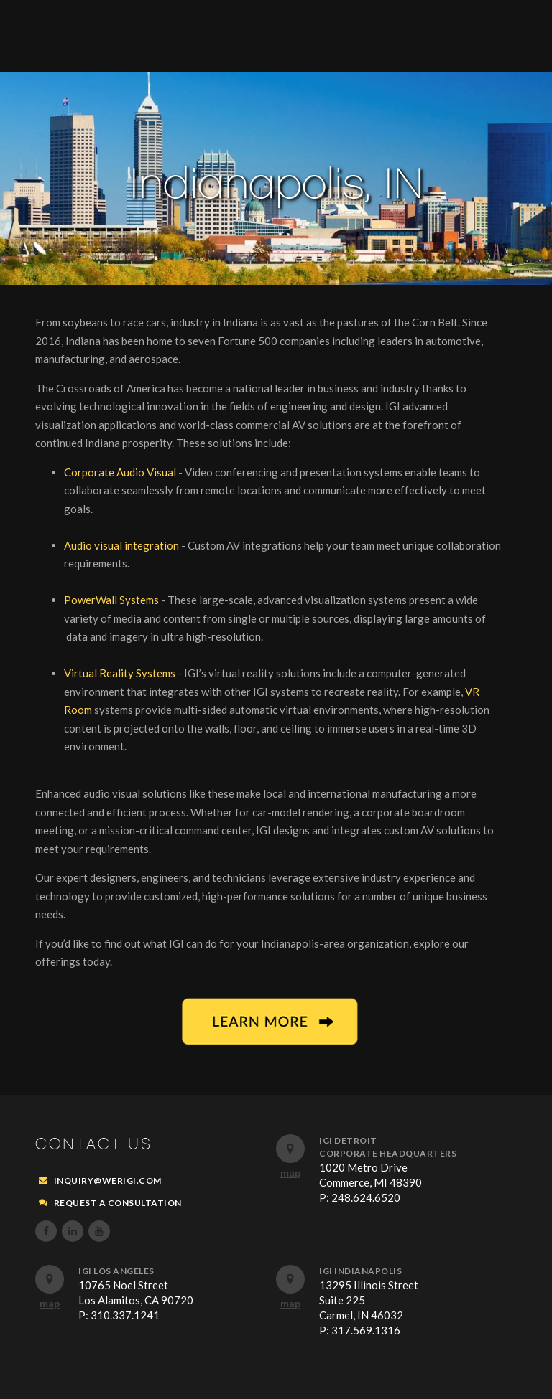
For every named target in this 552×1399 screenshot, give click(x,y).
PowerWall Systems (112, 599)
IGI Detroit (348, 1140)
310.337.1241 (125, 1315)
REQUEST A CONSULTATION (118, 1202)
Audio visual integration (122, 545)
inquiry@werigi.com (108, 1180)
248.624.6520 (365, 1197)
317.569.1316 (365, 1330)
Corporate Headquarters (387, 1153)
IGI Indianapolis (360, 1271)
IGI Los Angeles (116, 1271)
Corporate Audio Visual (121, 472)
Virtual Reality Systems (121, 672)
